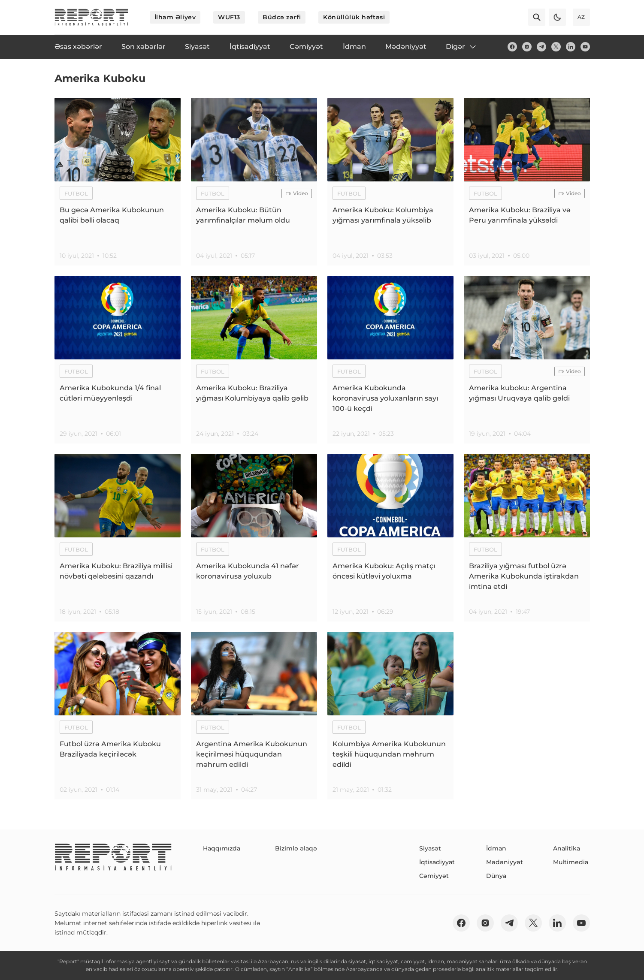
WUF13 (229, 17)
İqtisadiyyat (437, 862)
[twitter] (556, 46)
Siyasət (430, 848)
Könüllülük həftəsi (354, 17)
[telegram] (541, 46)
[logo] (91, 17)
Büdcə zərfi (282, 17)
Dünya (496, 876)
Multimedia (570, 862)
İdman (496, 848)
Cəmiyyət (434, 876)
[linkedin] (570, 46)
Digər (461, 46)
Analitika (566, 848)
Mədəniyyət (504, 862)
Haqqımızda (221, 848)
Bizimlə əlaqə (296, 848)
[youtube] (585, 46)
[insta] (527, 46)
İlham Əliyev (175, 17)
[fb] (512, 46)
